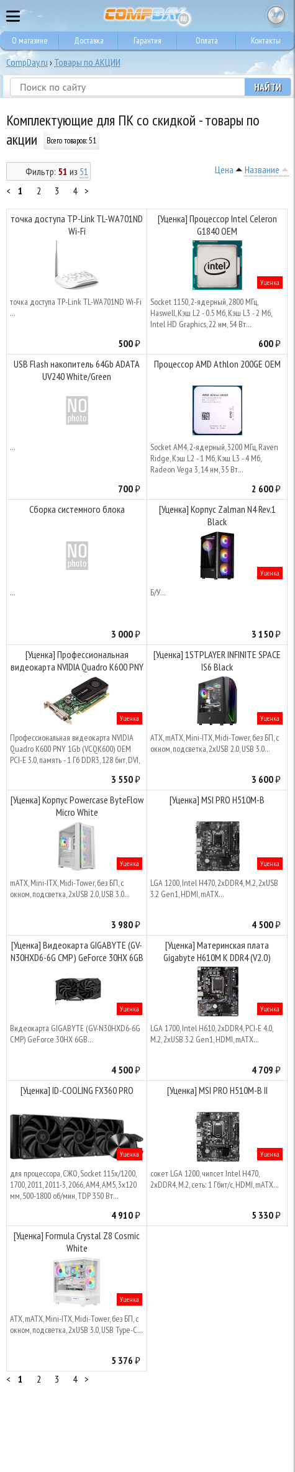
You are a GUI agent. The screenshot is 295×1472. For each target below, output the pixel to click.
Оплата (207, 40)
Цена (224, 169)
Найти (267, 87)
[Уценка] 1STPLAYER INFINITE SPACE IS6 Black (217, 660)
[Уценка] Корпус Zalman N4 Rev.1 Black (217, 515)
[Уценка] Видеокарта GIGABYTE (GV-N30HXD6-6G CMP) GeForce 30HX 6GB (77, 951)
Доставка (89, 40)
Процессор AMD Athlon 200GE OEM (217, 364)
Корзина (276, 15)
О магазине (30, 40)
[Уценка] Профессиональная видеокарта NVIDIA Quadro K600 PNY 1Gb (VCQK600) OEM (77, 662)
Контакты (266, 40)
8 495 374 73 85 (251, 15)
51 (83, 171)
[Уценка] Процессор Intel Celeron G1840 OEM (217, 224)
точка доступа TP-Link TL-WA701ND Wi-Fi (77, 224)
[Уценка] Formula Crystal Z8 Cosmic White (77, 1241)
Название (262, 169)
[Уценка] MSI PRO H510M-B (217, 799)
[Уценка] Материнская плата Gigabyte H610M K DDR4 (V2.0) (217, 951)
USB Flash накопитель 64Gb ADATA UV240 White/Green (77, 370)
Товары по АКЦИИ (87, 62)
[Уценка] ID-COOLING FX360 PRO (77, 1090)
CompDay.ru (27, 62)
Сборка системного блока (77, 509)
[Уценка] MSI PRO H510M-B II (217, 1090)
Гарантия (147, 40)
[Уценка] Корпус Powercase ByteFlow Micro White (77, 805)
